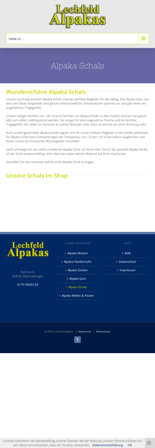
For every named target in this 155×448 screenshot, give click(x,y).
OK (130, 445)
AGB (128, 253)
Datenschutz (127, 262)
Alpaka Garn (77, 278)
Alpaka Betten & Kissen (78, 295)
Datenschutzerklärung (107, 445)
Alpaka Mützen (77, 253)
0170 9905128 (27, 285)
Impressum (127, 270)
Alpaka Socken (78, 270)
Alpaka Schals (77, 287)
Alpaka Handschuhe (77, 262)
